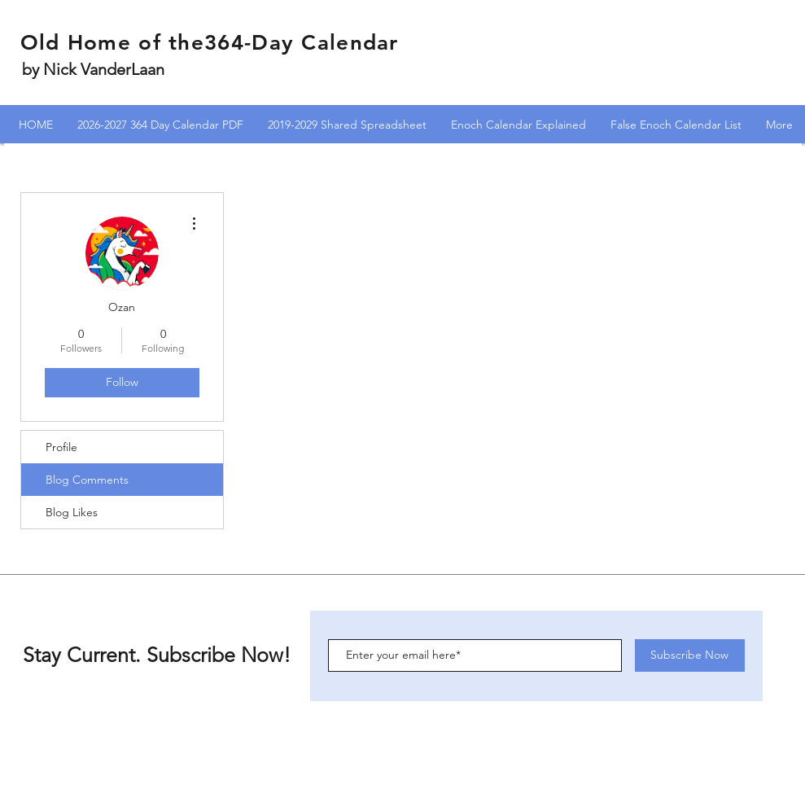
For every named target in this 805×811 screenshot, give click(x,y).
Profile (61, 447)
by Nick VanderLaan (93, 69)
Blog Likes (72, 512)
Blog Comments (87, 479)
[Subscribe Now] (690, 655)
